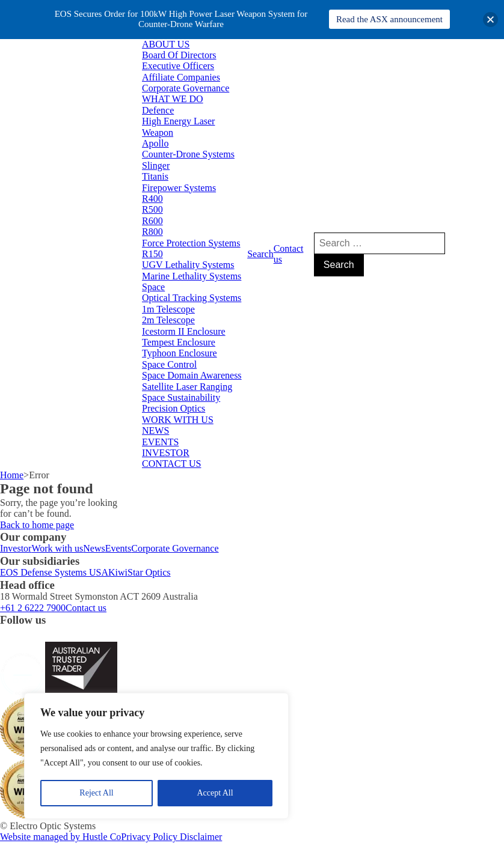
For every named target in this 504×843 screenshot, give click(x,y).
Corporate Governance (185, 88)
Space (153, 287)
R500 (152, 209)
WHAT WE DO (172, 99)
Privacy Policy (150, 837)
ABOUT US (165, 44)
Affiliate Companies (181, 77)
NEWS (155, 430)
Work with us (57, 548)
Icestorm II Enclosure (184, 331)
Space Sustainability (181, 397)
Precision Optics (173, 408)
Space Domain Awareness (192, 375)
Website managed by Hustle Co (60, 837)
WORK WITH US (178, 420)
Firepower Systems (179, 188)
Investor (15, 548)
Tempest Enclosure (178, 342)
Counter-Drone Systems (188, 154)
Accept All (215, 792)
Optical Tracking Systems (191, 298)
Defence (158, 110)
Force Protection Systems (191, 243)
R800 (152, 232)
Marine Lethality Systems (191, 276)
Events (118, 548)
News (94, 548)
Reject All (96, 792)
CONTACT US (171, 463)
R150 (152, 254)
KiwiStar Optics (139, 572)
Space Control (169, 364)
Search (260, 254)
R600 (152, 221)
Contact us (289, 253)
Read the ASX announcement (389, 19)
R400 (152, 198)
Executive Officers (178, 66)
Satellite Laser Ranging (187, 387)
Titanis (155, 176)
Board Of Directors (179, 55)
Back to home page (37, 525)
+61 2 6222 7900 (33, 608)
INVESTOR (165, 453)
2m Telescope (168, 320)
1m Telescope (168, 309)
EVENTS (160, 442)
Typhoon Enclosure (179, 353)
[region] (156, 756)
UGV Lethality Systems (188, 265)
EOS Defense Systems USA (54, 572)
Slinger (156, 165)
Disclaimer (201, 837)
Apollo (155, 143)
